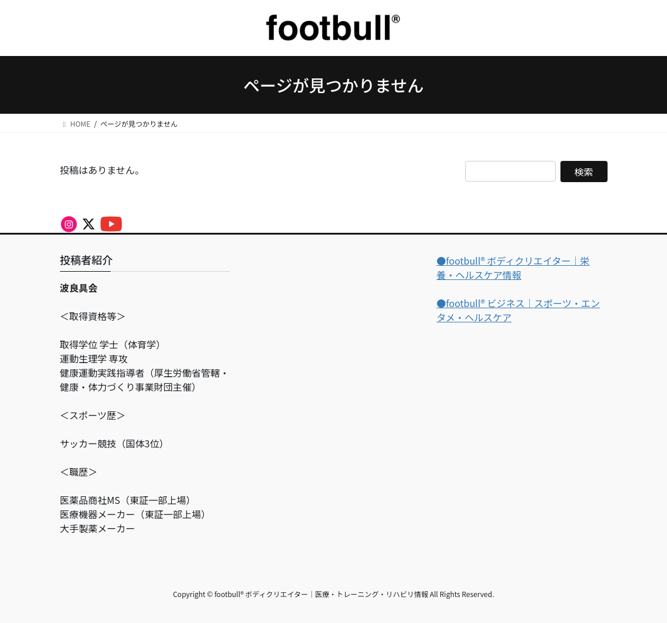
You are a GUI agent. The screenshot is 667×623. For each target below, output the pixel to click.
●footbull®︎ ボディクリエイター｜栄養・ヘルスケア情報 (512, 267)
